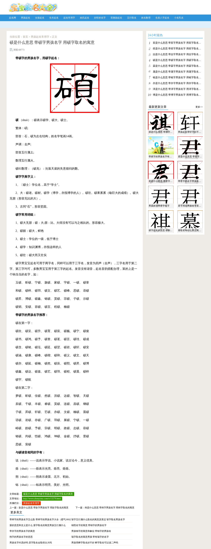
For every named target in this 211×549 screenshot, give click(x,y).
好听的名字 (100, 18)
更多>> (199, 107)
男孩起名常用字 (40, 36)
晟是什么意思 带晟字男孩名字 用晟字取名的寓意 (179, 71)
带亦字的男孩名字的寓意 (22, 531)
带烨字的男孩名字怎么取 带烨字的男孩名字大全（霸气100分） (42, 519)
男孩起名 (25, 18)
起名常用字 (69, 18)
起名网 (12, 18)
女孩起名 (39, 18)
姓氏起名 (84, 18)
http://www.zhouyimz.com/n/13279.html (42, 498)
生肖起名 (54, 18)
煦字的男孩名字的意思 (21, 537)
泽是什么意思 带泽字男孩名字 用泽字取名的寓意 (179, 89)
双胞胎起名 (116, 18)
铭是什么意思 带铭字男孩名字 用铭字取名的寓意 (179, 77)
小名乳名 (178, 18)
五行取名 (131, 18)
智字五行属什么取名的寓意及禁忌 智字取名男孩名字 (98, 519)
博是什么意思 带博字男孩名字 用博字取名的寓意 (179, 94)
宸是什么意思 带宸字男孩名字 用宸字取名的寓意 (179, 42)
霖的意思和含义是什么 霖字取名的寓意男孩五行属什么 (38, 525)
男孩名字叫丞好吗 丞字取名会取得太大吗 (31, 542)
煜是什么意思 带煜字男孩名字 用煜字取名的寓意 (179, 48)
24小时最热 (155, 36)
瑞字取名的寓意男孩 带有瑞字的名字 (90, 537)
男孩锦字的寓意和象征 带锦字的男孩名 (91, 531)
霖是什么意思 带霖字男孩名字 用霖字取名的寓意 (179, 66)
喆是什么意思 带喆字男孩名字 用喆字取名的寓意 (179, 54)
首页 (25, 36)
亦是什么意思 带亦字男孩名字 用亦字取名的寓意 (179, 83)
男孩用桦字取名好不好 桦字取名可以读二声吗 (94, 542)
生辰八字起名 (162, 18)
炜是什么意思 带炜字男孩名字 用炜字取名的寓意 (109, 507)
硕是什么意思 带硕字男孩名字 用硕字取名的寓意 (48, 494)
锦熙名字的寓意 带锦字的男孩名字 (89, 525)
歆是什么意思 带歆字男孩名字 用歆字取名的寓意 (43, 507)
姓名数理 (146, 18)
